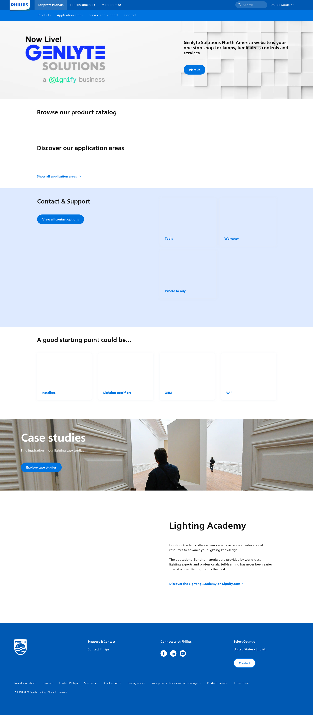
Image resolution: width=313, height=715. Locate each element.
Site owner (91, 683)
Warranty (231, 238)
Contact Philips (98, 649)
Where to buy (175, 290)
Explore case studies (41, 467)
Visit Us (194, 70)
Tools (169, 238)
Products (44, 15)
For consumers (82, 4)
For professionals (50, 4)
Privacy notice (136, 683)
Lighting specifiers (117, 392)
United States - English (250, 649)
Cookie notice (112, 683)
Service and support (103, 15)
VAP (229, 392)
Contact (244, 663)
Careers (47, 683)
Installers (48, 392)
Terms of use (241, 683)
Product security (217, 683)
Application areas (69, 15)
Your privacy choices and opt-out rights (176, 683)
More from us (111, 4)
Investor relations (25, 683)
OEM (168, 392)
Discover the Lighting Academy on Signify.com (206, 583)
